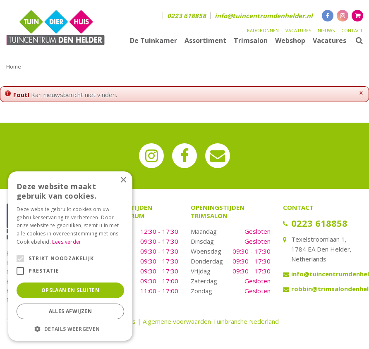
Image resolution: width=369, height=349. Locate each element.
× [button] (123, 180)
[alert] (70, 256)
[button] (70, 328)
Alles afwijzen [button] (70, 311)
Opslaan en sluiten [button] (70, 290)
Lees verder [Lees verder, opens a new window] (66, 241)
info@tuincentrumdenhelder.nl (264, 16)
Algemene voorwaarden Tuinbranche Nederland (211, 321)
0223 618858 (186, 16)
